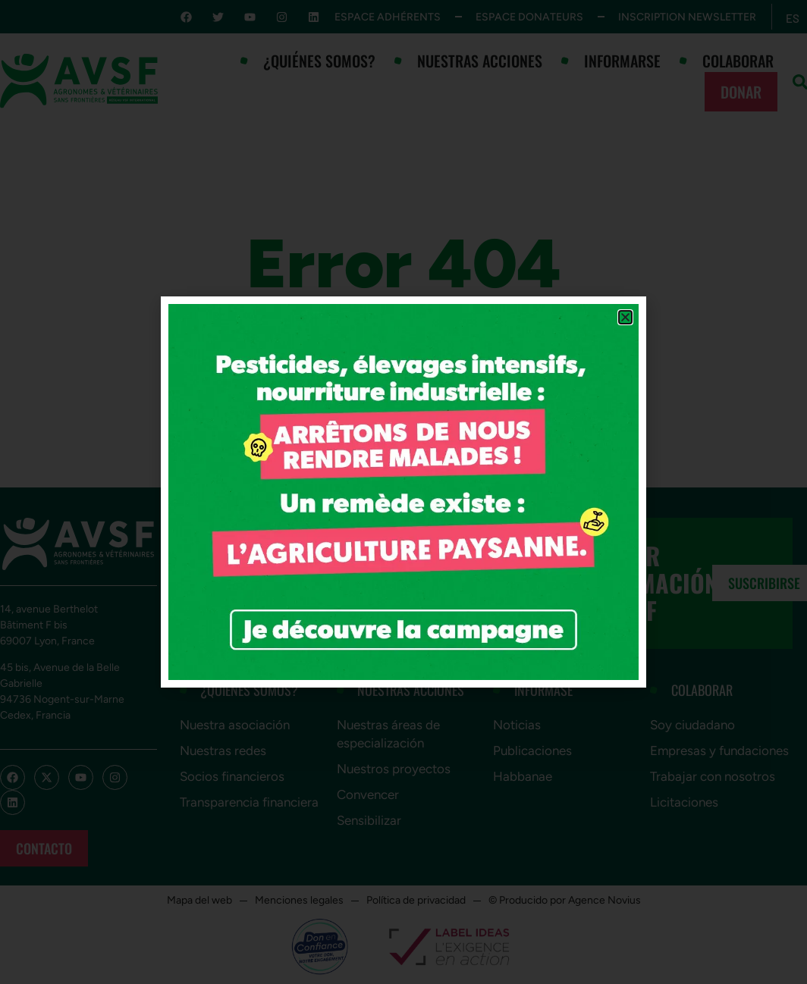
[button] (625, 317)
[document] (403, 492)
